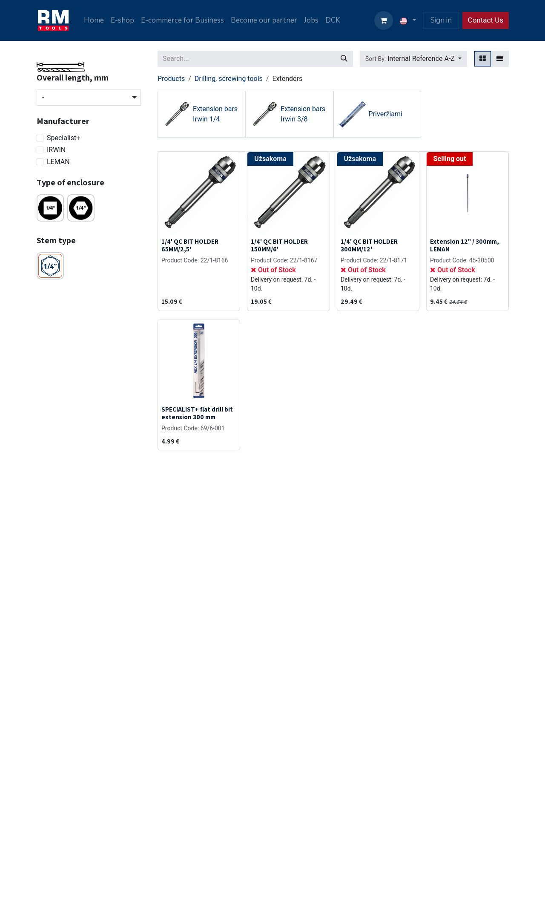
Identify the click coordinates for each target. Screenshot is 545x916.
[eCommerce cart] (383, 20)
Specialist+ (63, 138)
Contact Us (485, 20)
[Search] (344, 59)
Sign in (441, 20)
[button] (413, 59)
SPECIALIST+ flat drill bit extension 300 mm (197, 413)
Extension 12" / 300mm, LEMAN (464, 245)
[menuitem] (93, 20)
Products (171, 79)
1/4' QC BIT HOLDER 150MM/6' (279, 245)
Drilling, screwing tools (229, 79)
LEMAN (58, 162)
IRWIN (56, 150)
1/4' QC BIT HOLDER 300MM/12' (369, 245)
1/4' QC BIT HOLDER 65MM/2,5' (189, 245)
